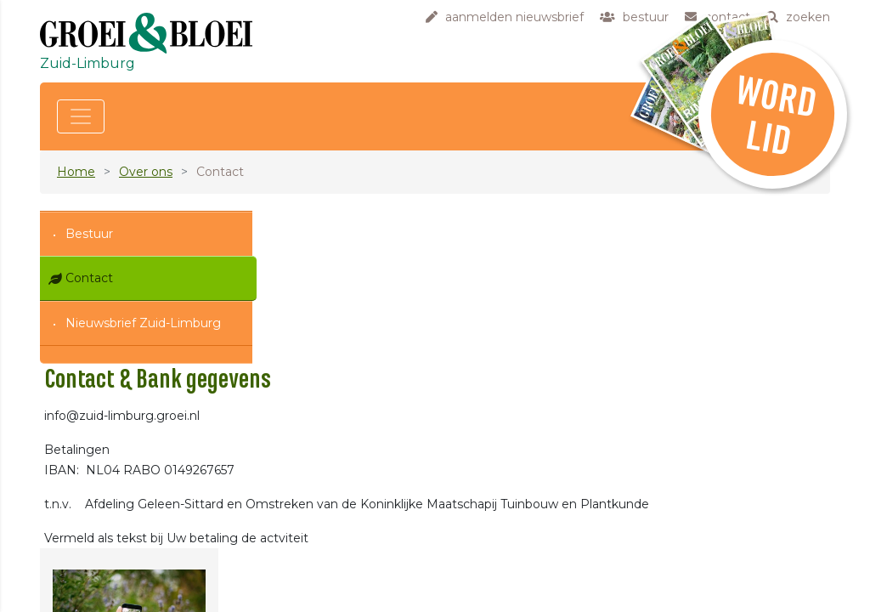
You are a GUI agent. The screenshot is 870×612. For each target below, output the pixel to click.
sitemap (336, 579)
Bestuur (89, 233)
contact (335, 526)
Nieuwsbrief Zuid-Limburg (143, 323)
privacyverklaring (361, 562)
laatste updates (358, 597)
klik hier (706, 538)
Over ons (145, 171)
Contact (89, 278)
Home (76, 171)
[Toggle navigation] (81, 116)
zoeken (334, 544)
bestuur (335, 508)
